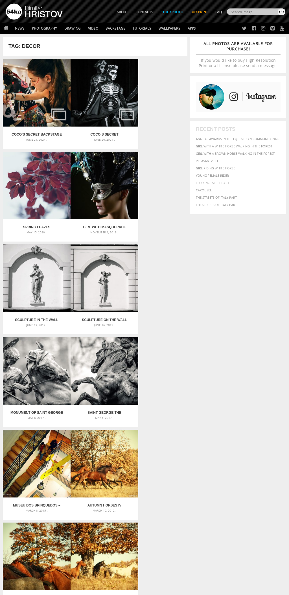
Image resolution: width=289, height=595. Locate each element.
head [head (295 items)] (245, 478)
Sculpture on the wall (156, 215)
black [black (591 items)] (243, 467)
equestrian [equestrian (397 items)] (248, 473)
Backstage (115, 28)
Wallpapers (169, 28)
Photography (44, 28)
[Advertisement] (145, 430)
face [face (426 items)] (276, 473)
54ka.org (52, 589)
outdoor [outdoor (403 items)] (250, 483)
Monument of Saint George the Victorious (33, 301)
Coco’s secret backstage (33, 128)
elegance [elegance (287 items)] (231, 473)
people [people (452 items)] (202, 488)
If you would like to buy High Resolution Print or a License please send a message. (238, 54)
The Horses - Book (21, 549)
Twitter (157, 528)
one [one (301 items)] (238, 483)
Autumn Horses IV (34, 388)
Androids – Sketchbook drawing (129, 463)
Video (93, 28)
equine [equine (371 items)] (265, 473)
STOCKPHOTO (172, 12)
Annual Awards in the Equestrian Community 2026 (237, 139)
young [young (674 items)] (247, 494)
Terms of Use (84, 589)
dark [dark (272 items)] (219, 473)
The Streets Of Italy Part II (217, 197)
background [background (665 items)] (249, 462)
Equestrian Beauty (64, 576)
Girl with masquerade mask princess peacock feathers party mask (33, 215)
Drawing (72, 28)
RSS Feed (123, 576)
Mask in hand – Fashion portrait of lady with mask (50, 476)
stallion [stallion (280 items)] (265, 489)
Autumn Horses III (95, 388)
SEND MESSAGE (248, 543)
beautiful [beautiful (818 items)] (207, 468)
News (20, 28)
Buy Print (199, 12)
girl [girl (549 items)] (229, 477)
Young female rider (212, 175)
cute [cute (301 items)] (211, 473)
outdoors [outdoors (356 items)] (268, 483)
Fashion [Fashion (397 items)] (203, 478)
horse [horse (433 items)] (255, 477)
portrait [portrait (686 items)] (231, 488)
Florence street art (212, 183)
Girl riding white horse (215, 168)
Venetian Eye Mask (98, 576)
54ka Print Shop (19, 527)
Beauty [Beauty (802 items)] (228, 468)
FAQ (218, 12)
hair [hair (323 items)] (238, 478)
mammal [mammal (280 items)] (201, 483)
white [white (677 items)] (217, 494)
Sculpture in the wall (95, 215)
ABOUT (122, 12)
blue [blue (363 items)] (254, 468)
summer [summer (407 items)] (203, 494)
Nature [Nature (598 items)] (227, 483)
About (80, 527)
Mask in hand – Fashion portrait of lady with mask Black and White (50, 469)
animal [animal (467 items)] (203, 462)
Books (80, 541)
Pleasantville (207, 161)
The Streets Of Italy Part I (217, 205)
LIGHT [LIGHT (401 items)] (267, 478)
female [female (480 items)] (218, 477)
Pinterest (158, 550)
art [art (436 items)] (214, 462)
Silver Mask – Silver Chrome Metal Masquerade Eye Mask (50, 483)
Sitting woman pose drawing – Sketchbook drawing (145, 490)
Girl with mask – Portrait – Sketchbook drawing (142, 476)
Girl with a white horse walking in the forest (234, 146)
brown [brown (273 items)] (263, 468)
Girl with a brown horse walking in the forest (235, 153)
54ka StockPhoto (20, 534)
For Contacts (86, 556)
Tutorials (142, 28)
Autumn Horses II (156, 388)
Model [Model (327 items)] (213, 483)
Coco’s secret (95, 128)
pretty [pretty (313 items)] (247, 489)
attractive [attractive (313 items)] (226, 462)
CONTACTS (144, 12)
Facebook (158, 535)
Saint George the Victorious (95, 301)
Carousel (204, 190)
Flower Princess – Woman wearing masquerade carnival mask (50, 490)
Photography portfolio (26, 541)
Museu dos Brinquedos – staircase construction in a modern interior (156, 301)
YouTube (157, 557)
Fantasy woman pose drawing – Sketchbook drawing (145, 469)
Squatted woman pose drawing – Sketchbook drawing (145, 483)
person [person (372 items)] (215, 489)
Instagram (159, 542)
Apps (192, 28)
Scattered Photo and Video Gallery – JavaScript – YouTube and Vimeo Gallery (50, 463)
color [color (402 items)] (201, 473)
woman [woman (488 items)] (232, 494)
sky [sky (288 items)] (255, 489)
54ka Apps (13, 556)
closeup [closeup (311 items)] (275, 468)
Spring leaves (156, 128)
